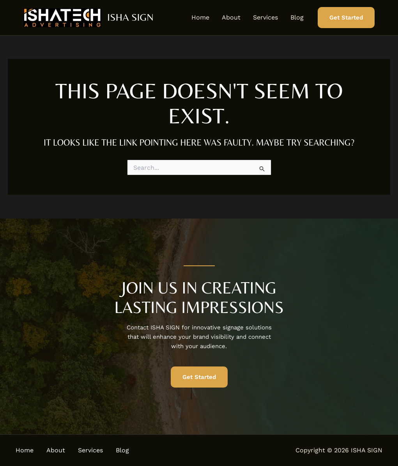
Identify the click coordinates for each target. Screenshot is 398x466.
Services (265, 17)
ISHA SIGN (130, 17)
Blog (297, 17)
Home (200, 17)
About (231, 17)
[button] (346, 17)
